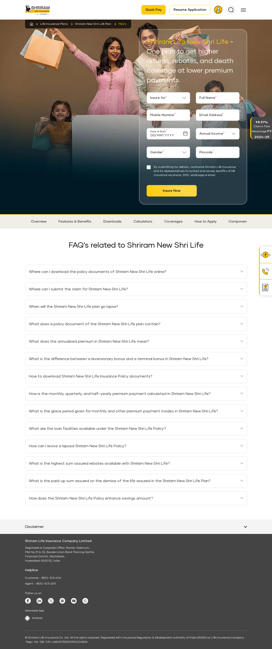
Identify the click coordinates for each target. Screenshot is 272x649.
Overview (39, 221)
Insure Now (172, 190)
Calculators (142, 221)
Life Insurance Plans (54, 24)
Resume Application (190, 9)
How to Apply (206, 221)
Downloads (112, 221)
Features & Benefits (75, 221)
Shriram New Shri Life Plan (93, 24)
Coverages (173, 221)
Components (239, 221)
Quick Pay (153, 9)
